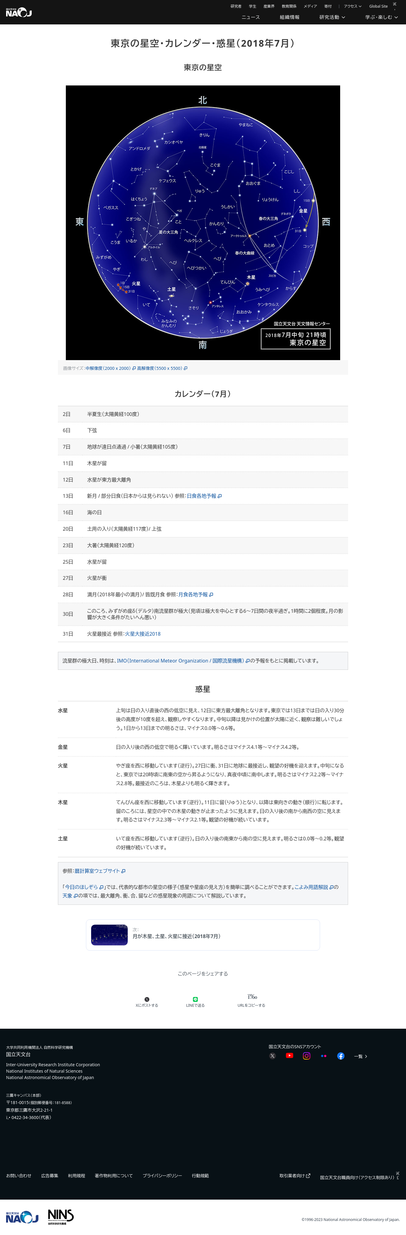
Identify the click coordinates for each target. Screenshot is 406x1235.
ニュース (251, 17)
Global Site (378, 6)
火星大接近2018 (143, 633)
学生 (252, 6)
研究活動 (332, 17)
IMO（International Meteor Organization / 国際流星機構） (180, 660)
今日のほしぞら (81, 887)
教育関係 (289, 6)
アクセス (353, 6)
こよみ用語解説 (311, 887)
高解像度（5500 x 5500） (160, 368)
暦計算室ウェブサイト (97, 871)
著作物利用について (114, 1176)
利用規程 (76, 1176)
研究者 (236, 6)
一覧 (361, 1056)
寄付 (328, 6)
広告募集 (49, 1176)
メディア (310, 6)
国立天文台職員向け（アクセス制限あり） (360, 1177)
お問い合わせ (18, 1176)
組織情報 (290, 17)
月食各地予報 (193, 594)
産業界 (269, 6)
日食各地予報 (201, 496)
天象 (67, 895)
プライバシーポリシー (162, 1176)
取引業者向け (295, 1176)
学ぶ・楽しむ (382, 17)
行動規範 (200, 1176)
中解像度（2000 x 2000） (108, 368)
